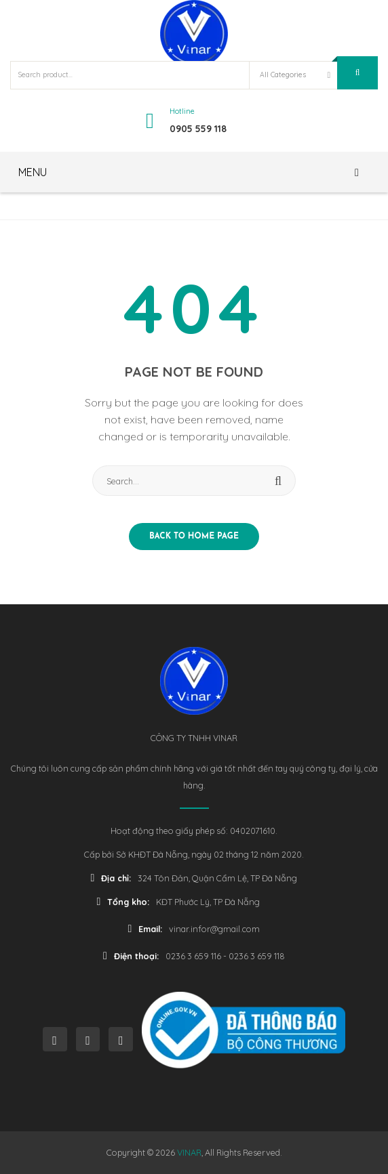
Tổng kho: (123, 901)
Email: (145, 928)
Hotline (182, 111)
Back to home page (194, 536)
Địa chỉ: (111, 878)
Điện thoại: (131, 955)
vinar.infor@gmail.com (214, 928)
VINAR (189, 1152)
